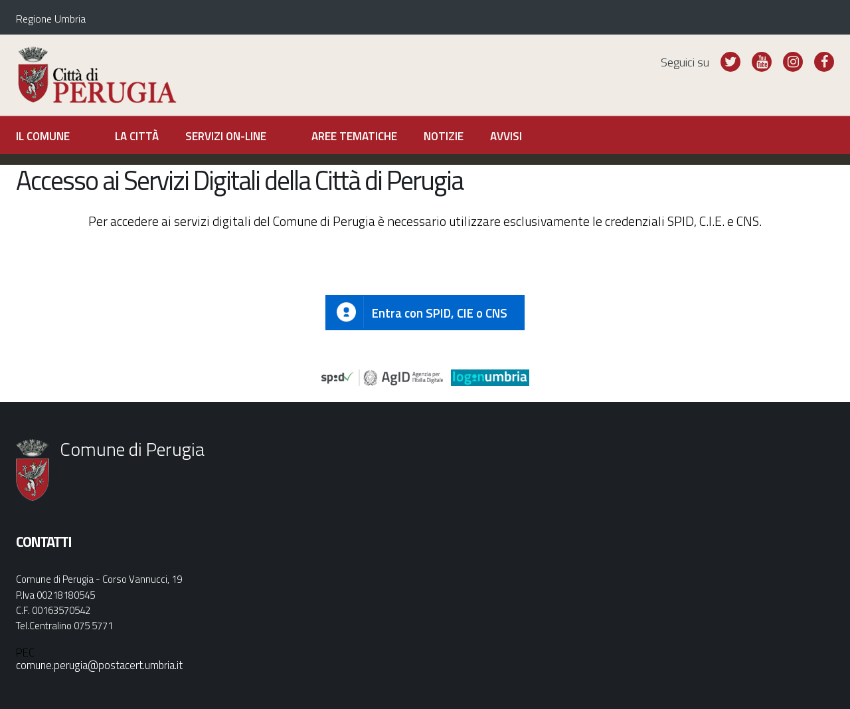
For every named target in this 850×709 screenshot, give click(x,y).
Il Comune (43, 136)
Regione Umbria (51, 19)
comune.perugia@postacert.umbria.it (99, 665)
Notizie (444, 136)
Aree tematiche (354, 136)
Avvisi (506, 136)
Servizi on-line (225, 136)
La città (137, 136)
